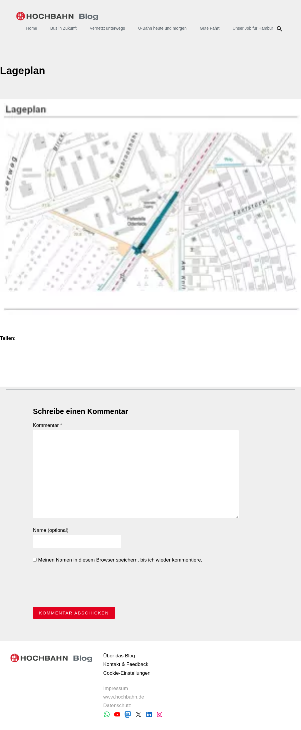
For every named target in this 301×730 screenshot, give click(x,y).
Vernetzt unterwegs (107, 28)
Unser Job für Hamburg (254, 28)
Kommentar (47, 425)
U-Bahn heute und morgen (162, 28)
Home (31, 28)
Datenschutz (117, 705)
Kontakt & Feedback (125, 664)
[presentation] (77, 586)
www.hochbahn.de (123, 697)
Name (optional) (50, 530)
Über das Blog (119, 656)
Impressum (115, 688)
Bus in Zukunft (63, 28)
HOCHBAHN (57, 16)
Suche (280, 29)
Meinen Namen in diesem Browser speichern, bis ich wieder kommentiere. (117, 560)
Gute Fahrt (210, 28)
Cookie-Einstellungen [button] (126, 673)
